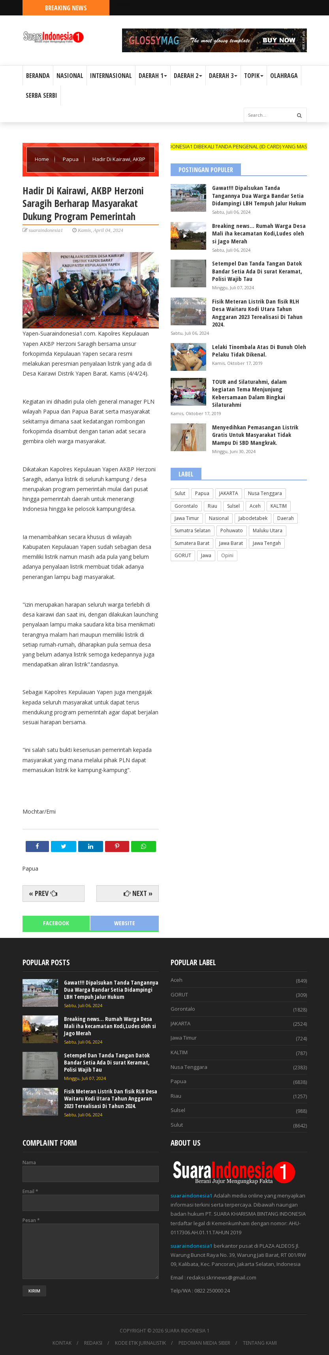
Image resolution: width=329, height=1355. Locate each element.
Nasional (219, 518)
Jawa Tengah (267, 543)
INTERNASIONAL (111, 75)
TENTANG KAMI (260, 1343)
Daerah (285, 518)
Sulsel (233, 506)
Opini (227, 555)
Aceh (255, 506)
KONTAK (62, 1343)
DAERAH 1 (153, 75)
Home (42, 159)
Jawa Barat (231, 543)
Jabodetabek (253, 518)
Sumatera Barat (192, 543)
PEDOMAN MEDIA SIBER (204, 1343)
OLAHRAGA (284, 75)
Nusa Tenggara (265, 493)
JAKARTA (228, 493)
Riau (212, 506)
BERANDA (38, 75)
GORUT (183, 555)
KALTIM (279, 506)
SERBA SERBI (41, 95)
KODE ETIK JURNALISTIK (140, 1343)
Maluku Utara (267, 530)
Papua (71, 159)
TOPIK (253, 75)
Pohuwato (231, 530)
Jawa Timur (187, 518)
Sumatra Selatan (193, 530)
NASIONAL (69, 75)
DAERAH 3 (223, 75)
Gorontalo (186, 506)
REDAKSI (93, 1343)
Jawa (206, 555)
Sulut (180, 493)
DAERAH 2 (188, 75)
